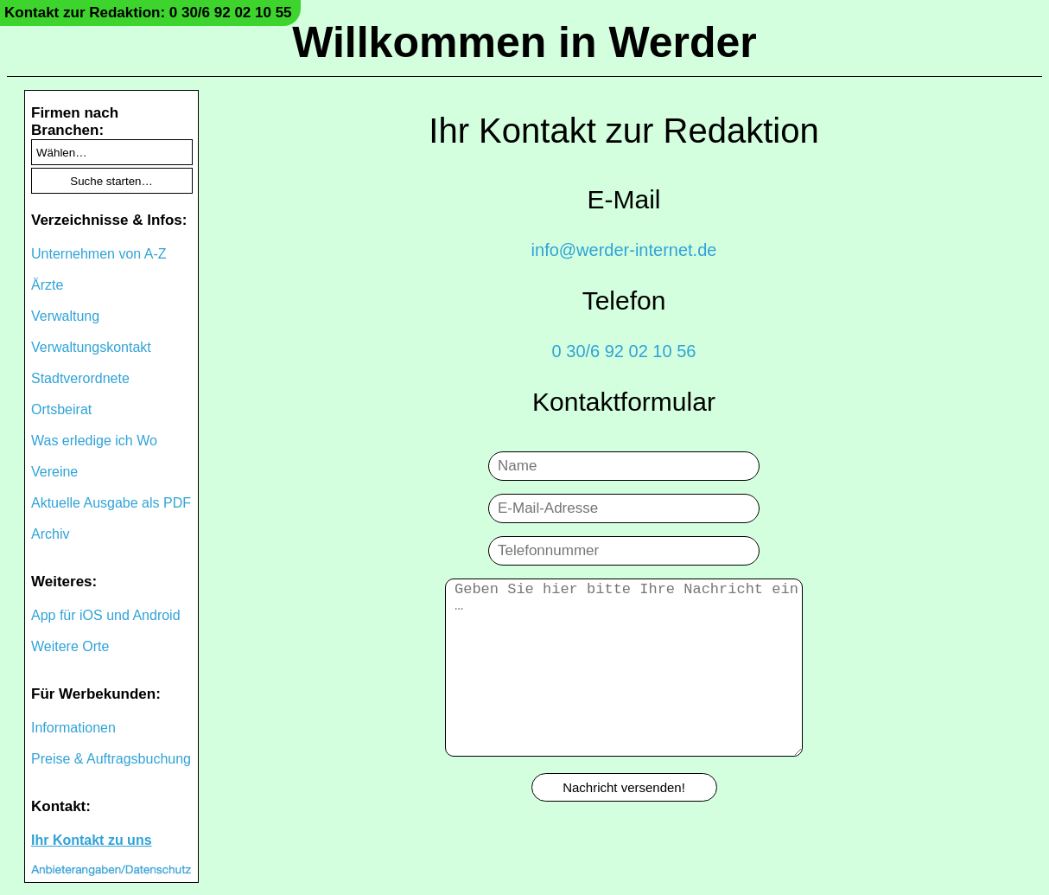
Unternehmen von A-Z (99, 253)
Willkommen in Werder (524, 42)
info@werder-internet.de (624, 249)
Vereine (54, 471)
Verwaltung (65, 316)
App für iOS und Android (106, 615)
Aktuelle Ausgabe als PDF (111, 502)
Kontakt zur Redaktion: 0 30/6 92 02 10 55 (148, 12)
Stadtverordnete (80, 378)
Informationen (73, 727)
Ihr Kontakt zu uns (91, 840)
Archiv (50, 534)
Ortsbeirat (61, 409)
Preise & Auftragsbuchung (111, 758)
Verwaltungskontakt (91, 347)
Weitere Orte (70, 646)
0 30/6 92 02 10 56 (624, 351)
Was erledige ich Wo (94, 440)
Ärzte (47, 285)
